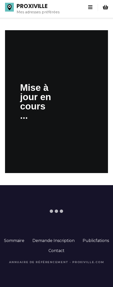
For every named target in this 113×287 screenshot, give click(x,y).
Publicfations (96, 240)
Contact (56, 250)
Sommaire (14, 240)
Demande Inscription (53, 240)
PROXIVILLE (32, 6)
